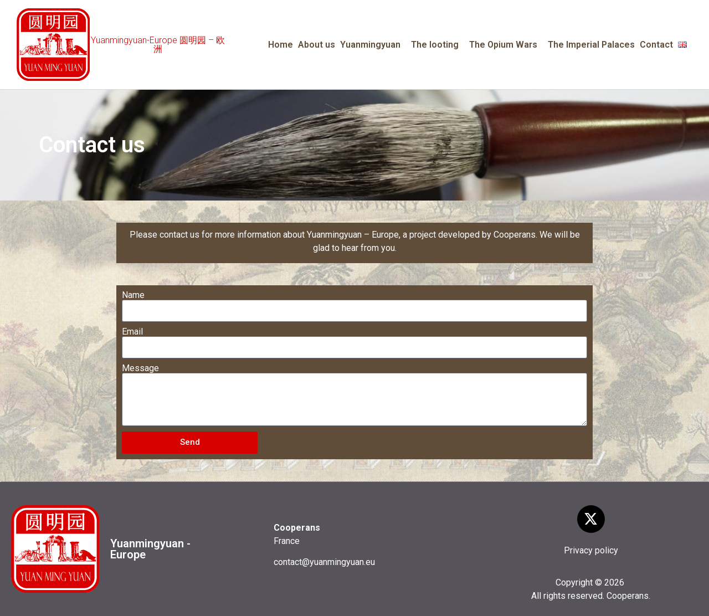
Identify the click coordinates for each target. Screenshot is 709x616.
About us (316, 44)
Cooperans (628, 596)
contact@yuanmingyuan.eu (324, 562)
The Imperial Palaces (591, 44)
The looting (437, 44)
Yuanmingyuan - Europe (150, 549)
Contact (656, 44)
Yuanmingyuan (373, 44)
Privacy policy (591, 550)
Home (280, 44)
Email (132, 331)
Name (133, 295)
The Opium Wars (506, 44)
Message (140, 368)
